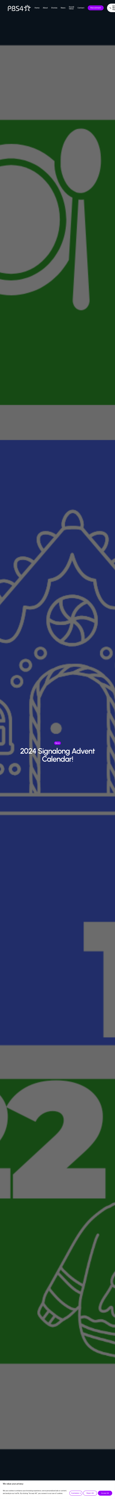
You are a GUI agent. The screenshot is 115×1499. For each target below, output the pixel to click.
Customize (75, 1493)
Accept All (105, 1493)
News (57, 743)
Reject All (90, 1493)
